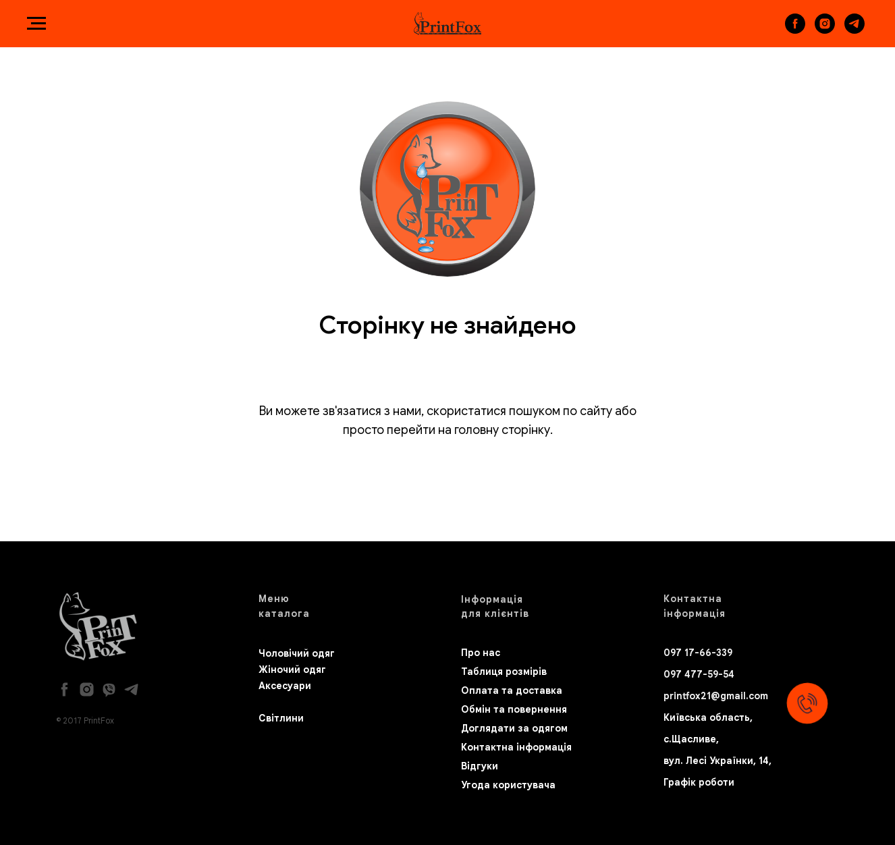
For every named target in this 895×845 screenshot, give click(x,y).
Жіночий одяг (292, 669)
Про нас (480, 653)
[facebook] (795, 30)
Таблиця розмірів (504, 671)
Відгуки (479, 766)
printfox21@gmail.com (715, 696)
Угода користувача (508, 785)
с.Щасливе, (691, 739)
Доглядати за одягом (514, 728)
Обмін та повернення (514, 709)
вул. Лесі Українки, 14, (717, 761)
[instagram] (825, 30)
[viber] (109, 689)
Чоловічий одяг (297, 653)
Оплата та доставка (511, 690)
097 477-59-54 (698, 674)
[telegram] (854, 30)
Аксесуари (285, 686)
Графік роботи (698, 782)
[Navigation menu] (36, 23)
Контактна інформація (516, 747)
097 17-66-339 (697, 653)
